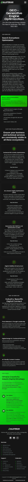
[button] (25, 2)
